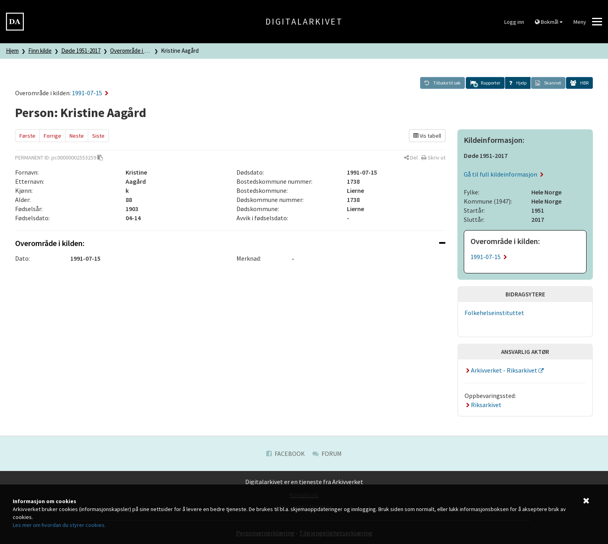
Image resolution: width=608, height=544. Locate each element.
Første (27, 135)
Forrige (52, 135)
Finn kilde (40, 50)
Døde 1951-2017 (81, 50)
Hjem (12, 50)
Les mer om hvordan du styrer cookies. (59, 525)
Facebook (285, 453)
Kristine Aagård (180, 50)
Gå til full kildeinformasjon (504, 174)
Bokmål (549, 21)
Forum (327, 453)
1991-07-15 (90, 93)
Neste (77, 135)
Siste (98, 135)
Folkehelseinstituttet (494, 313)
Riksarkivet (483, 405)
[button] (485, 83)
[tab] (230, 243)
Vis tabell (427, 135)
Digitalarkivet (304, 21)
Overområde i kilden (134, 50)
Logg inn (514, 21)
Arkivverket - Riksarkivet (501, 370)
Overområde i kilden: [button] (230, 243)
